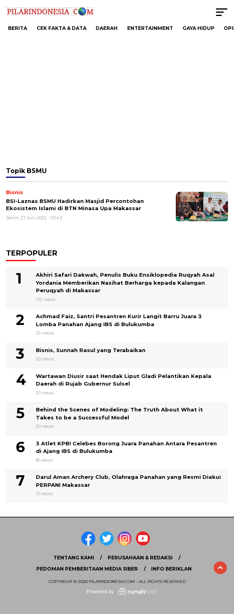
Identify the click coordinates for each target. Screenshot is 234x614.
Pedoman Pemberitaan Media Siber (87, 569)
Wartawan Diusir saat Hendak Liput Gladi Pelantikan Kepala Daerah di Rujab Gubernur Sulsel (123, 380)
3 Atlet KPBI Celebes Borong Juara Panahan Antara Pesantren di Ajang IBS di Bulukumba (126, 447)
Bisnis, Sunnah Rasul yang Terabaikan (91, 350)
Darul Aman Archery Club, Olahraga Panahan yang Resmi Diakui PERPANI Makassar (128, 481)
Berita (17, 28)
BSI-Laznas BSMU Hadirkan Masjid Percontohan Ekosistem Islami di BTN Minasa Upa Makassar (75, 204)
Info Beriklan (171, 569)
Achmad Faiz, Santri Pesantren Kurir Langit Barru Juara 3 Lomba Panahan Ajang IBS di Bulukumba (119, 320)
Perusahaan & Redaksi (140, 558)
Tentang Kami (73, 558)
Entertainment (150, 28)
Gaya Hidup (198, 28)
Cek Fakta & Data (62, 28)
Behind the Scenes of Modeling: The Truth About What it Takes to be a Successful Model (119, 413)
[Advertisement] (117, 99)
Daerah (107, 28)
